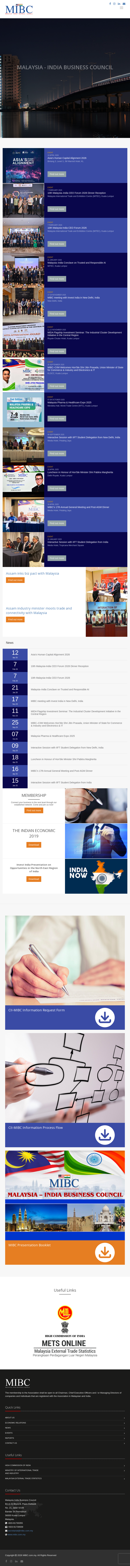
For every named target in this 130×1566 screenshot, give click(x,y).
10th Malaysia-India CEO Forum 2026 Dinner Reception (60, 666)
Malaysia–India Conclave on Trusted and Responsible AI (60, 689)
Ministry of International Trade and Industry (21, 1471)
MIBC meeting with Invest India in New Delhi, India (57, 701)
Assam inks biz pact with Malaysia (32, 573)
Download (34, 844)
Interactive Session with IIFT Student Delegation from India (61, 782)
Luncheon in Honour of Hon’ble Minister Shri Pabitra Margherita (63, 759)
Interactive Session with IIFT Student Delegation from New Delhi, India (67, 747)
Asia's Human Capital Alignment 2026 (50, 654)
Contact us (11, 1443)
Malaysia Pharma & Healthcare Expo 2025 (53, 736)
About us (9, 1418)
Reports (9, 1438)
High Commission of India (18, 1465)
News (8, 1428)
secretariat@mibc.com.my (20, 1530)
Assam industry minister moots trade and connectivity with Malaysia (39, 610)
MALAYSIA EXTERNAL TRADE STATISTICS (23, 1478)
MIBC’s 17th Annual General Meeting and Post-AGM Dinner (62, 771)
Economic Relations (15, 1423)
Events (8, 1433)
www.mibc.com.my (17, 1534)
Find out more (57, 174)
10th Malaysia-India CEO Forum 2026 (50, 677)
